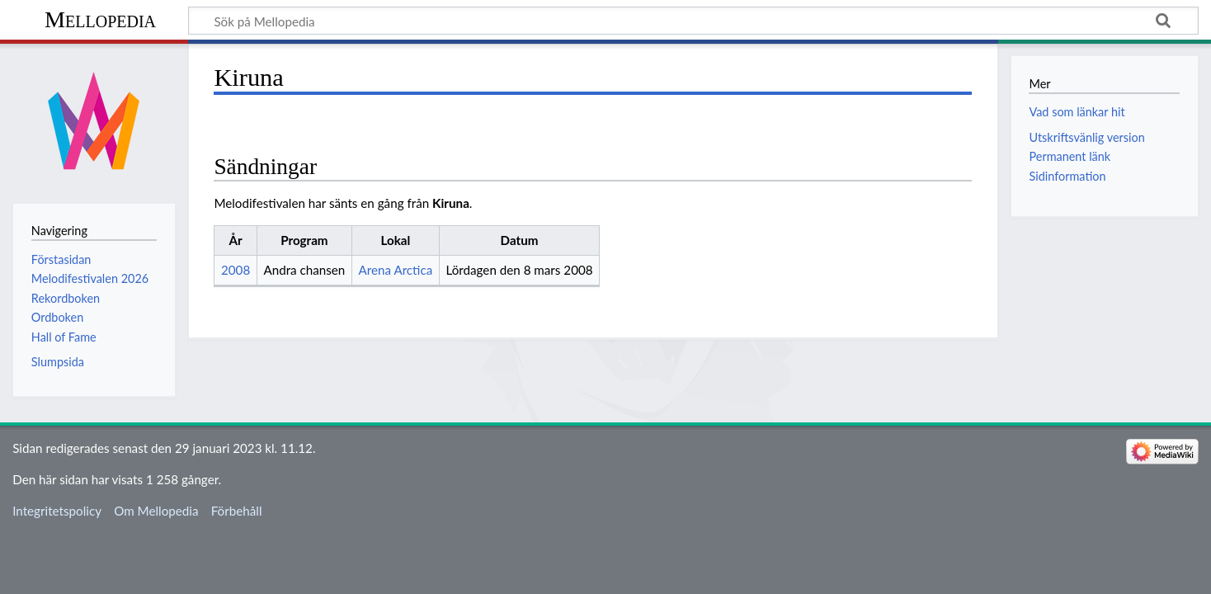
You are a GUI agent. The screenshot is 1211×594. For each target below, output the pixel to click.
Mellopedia (100, 19)
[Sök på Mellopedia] (693, 20)
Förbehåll (236, 510)
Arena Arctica (396, 269)
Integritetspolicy (56, 510)
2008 (235, 269)
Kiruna (450, 203)
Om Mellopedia (156, 510)
